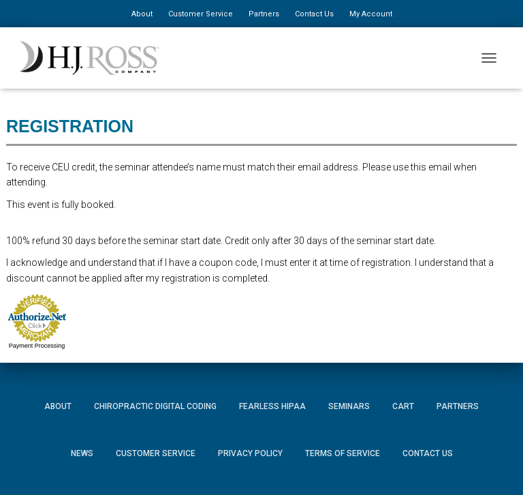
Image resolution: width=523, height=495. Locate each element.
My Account (370, 14)
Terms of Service (342, 453)
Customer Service (200, 14)
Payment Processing (37, 345)
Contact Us (314, 14)
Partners (264, 14)
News (82, 453)
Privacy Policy (250, 453)
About (142, 14)
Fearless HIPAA (272, 406)
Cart (403, 406)
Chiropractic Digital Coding (155, 406)
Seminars (349, 406)
